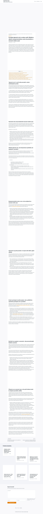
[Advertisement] (21, 8)
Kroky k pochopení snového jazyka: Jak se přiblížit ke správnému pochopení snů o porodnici (20, 77)
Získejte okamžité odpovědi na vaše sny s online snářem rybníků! (21, 457)
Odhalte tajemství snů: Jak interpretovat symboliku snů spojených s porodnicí (19, 74)
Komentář (9, 490)
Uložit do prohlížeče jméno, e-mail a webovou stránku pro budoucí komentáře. (31, 499)
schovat (21, 71)
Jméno (9, 500)
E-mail (18, 500)
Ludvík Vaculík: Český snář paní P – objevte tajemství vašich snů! (21, 475)
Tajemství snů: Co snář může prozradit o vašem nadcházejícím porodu (18, 72)
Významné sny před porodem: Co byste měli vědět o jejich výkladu (17, 76)
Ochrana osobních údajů (24, 511)
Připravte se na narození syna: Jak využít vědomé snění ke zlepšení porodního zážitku (20, 79)
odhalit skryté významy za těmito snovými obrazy (23, 305)
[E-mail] (21, 500)
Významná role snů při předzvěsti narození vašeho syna (16, 73)
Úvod (35, 1)
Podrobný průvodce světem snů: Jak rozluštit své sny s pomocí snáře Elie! (14, 439)
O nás (41, 1)
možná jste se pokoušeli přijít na (25, 414)
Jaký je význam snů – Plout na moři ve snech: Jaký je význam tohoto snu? (8, 475)
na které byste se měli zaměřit (16, 206)
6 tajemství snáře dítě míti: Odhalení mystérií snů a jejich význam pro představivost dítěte (29, 439)
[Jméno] (11, 500)
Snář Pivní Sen (10, 42)
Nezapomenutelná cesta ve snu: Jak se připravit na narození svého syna (18, 75)
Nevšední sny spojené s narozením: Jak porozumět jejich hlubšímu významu (18, 78)
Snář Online (38, 1)
